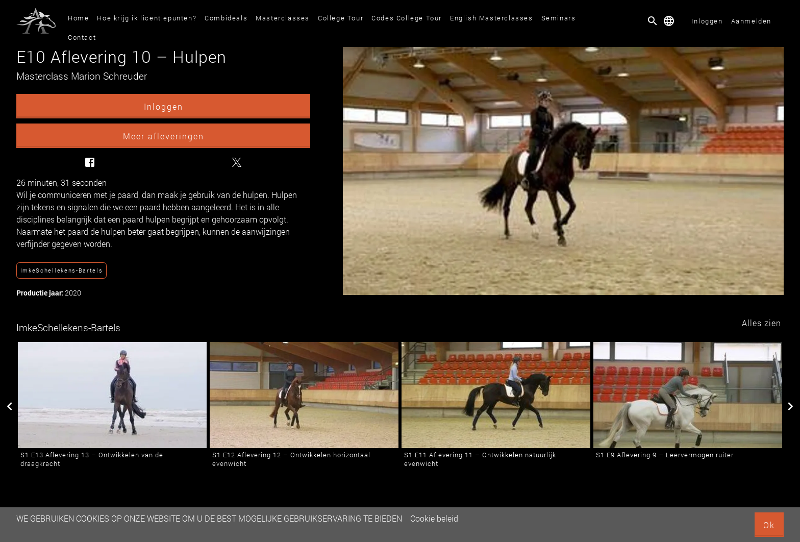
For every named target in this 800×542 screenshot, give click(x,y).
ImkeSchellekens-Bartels (61, 270)
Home (78, 18)
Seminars (558, 18)
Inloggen (707, 21)
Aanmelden (751, 21)
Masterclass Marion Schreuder (81, 75)
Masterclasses (283, 18)
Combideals (226, 18)
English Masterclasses (491, 18)
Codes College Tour (406, 18)
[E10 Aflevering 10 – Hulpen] (563, 171)
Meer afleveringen (163, 136)
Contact (82, 37)
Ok (769, 525)
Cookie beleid (434, 518)
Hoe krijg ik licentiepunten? (146, 18)
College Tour (340, 18)
